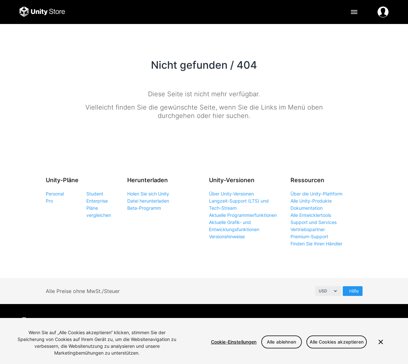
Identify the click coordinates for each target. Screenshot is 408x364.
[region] (204, 341)
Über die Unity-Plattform (316, 193)
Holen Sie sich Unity (148, 193)
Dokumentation (307, 208)
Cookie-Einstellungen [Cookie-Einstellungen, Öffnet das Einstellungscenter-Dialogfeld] (234, 342)
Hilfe (354, 291)
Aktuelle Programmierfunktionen (243, 215)
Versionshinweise (227, 236)
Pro (49, 201)
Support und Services (314, 222)
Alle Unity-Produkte (311, 201)
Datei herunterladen (148, 201)
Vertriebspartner (308, 229)
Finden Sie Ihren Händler (316, 243)
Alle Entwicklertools (311, 215)
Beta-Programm (144, 208)
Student (94, 193)
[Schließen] (381, 342)
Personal (55, 193)
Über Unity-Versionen (231, 193)
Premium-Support (309, 236)
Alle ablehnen (281, 342)
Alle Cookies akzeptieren (337, 342)
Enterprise (97, 201)
